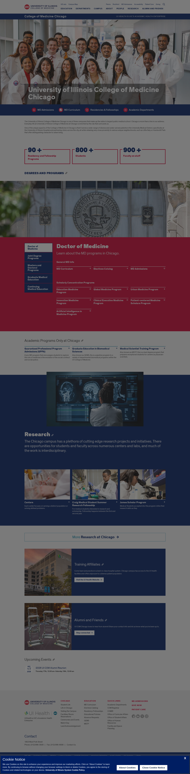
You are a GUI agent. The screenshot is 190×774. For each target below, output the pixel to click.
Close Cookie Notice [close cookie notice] (153, 767)
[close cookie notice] (185, 758)
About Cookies (127, 767)
